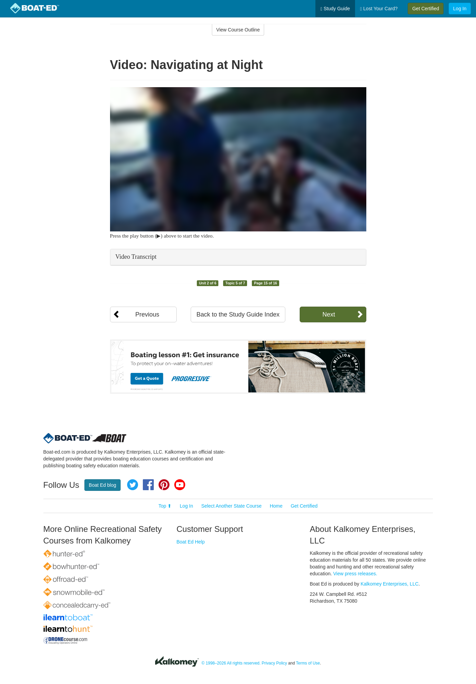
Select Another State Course (231, 506)
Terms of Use (308, 663)
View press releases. (355, 573)
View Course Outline (238, 29)
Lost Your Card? (378, 9)
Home (276, 506)
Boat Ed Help (191, 542)
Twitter (132, 484)
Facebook (148, 484)
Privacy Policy (274, 663)
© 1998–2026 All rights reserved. (231, 663)
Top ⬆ (165, 506)
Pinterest (164, 484)
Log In (459, 8)
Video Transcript (136, 256)
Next (328, 314)
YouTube (179, 484)
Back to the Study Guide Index (238, 314)
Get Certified (425, 8)
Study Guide (335, 9)
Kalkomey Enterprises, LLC (390, 584)
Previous (147, 314)
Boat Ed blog (102, 485)
